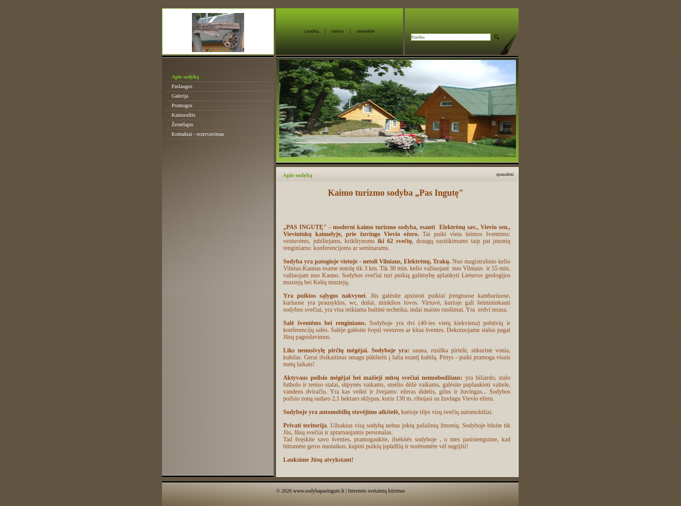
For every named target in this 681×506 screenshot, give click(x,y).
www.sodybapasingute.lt (318, 491)
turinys (338, 31)
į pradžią (311, 31)
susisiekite (366, 31)
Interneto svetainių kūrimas (376, 491)
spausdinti (505, 174)
